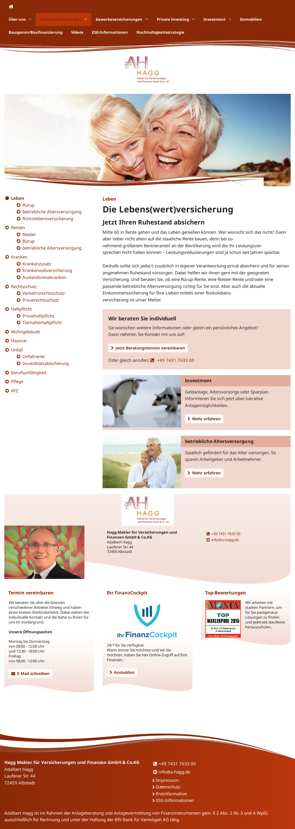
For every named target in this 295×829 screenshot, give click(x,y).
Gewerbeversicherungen (119, 19)
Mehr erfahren (204, 418)
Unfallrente (33, 356)
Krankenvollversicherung (47, 270)
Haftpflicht (21, 309)
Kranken (19, 257)
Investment (214, 19)
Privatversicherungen (60, 19)
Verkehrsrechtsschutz (43, 293)
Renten (18, 227)
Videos (77, 32)
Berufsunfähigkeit (28, 372)
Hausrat (19, 340)
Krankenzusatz (36, 264)
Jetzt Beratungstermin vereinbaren (148, 348)
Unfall (17, 350)
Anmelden (122, 672)
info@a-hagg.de (223, 539)
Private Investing (173, 19)
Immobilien (251, 19)
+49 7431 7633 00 (172, 360)
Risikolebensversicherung (47, 218)
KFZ (14, 390)
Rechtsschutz (24, 286)
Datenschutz (168, 787)
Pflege (17, 381)
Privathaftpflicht (38, 316)
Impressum (167, 780)
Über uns (17, 19)
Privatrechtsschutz (40, 300)
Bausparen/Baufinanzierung (36, 32)
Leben (17, 198)
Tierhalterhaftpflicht (42, 322)
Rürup (28, 205)
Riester (29, 234)
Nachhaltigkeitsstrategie (160, 32)
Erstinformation (171, 793)
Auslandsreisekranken (44, 277)
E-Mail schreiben (30, 673)
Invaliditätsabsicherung (45, 363)
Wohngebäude (25, 331)
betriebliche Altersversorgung (52, 211)
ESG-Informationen (110, 32)
